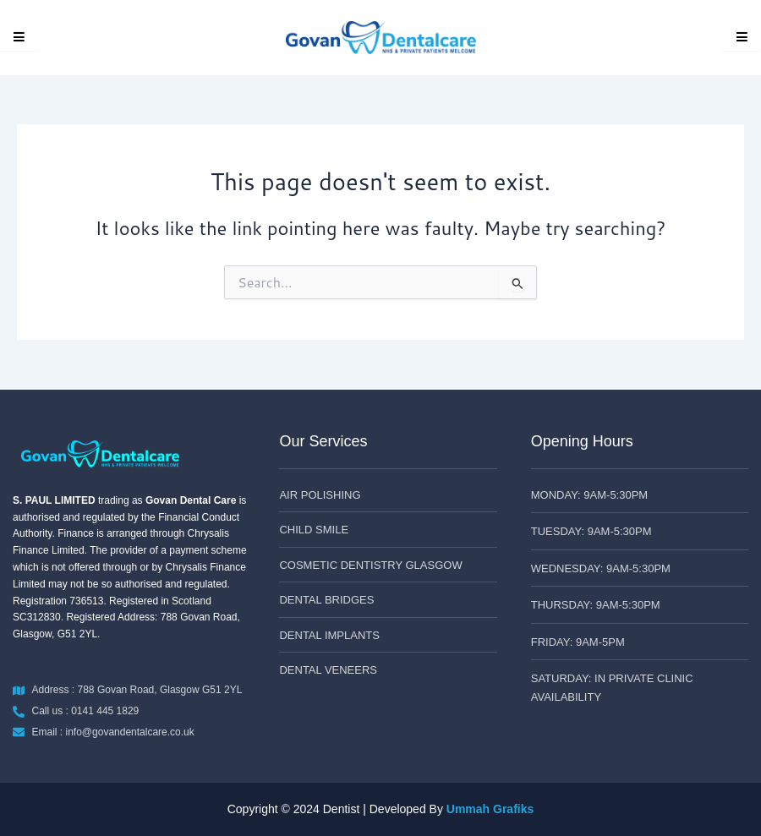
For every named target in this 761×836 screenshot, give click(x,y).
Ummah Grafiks (490, 809)
